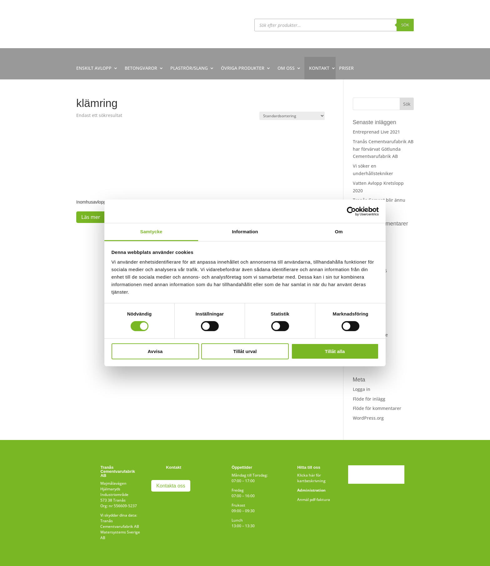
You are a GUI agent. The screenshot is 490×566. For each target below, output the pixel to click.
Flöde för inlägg (369, 399)
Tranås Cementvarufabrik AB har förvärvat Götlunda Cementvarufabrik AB (383, 149)
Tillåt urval (245, 351)
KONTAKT (319, 68)
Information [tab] (245, 231)
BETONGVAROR (141, 68)
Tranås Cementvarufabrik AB (119, 523)
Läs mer (90, 217)
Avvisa (155, 351)
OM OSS (286, 68)
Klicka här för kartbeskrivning (311, 478)
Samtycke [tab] (151, 231)
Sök (405, 25)
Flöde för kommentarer (377, 408)
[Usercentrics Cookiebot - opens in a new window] (351, 211)
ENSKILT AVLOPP (94, 68)
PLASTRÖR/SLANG (189, 68)
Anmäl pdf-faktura (313, 499)
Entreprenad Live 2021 (376, 132)
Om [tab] (338, 231)
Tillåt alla (335, 351)
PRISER (346, 68)
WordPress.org (368, 418)
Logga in (361, 389)
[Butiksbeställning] (292, 116)
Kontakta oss (170, 485)
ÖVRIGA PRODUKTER (242, 68)
